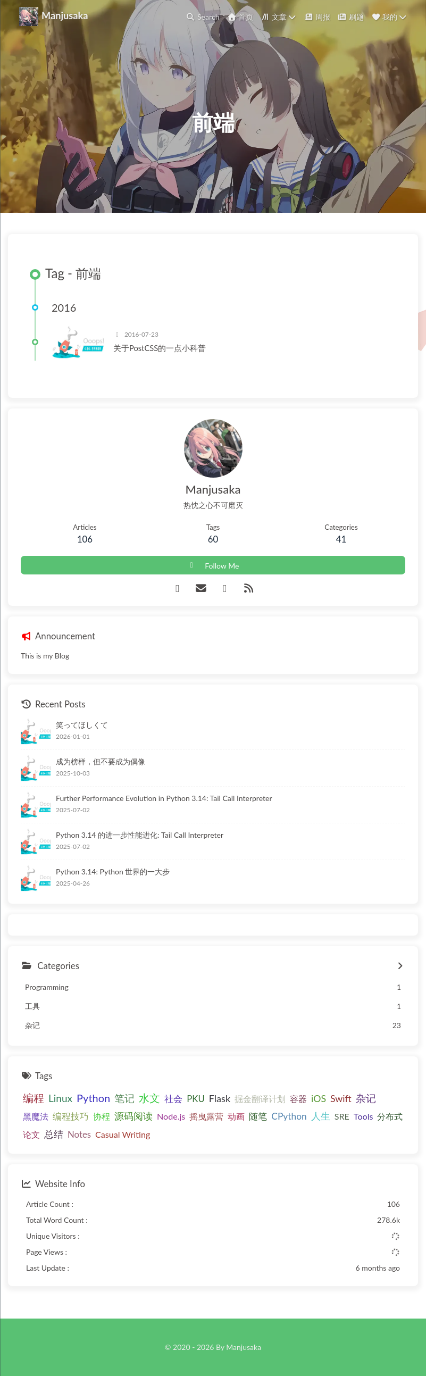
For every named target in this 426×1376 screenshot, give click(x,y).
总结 (53, 1134)
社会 (173, 1098)
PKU (196, 1098)
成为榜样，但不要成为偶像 (100, 761)
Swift (341, 1098)
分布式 (390, 1116)
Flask (219, 1098)
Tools (363, 1116)
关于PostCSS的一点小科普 (159, 348)
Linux (60, 1098)
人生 (320, 1116)
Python (93, 1097)
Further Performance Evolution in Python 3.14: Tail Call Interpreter (164, 798)
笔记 (124, 1098)
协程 (101, 1116)
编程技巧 (71, 1116)
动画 (236, 1116)
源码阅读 (133, 1116)
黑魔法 (35, 1116)
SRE (342, 1116)
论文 (31, 1134)
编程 (33, 1097)
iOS (318, 1098)
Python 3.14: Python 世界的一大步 (113, 871)
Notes (79, 1134)
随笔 (258, 1116)
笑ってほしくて (82, 724)
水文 (149, 1098)
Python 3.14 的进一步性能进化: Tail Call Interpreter (139, 834)
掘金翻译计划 (260, 1099)
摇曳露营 (206, 1116)
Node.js (171, 1116)
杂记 (366, 1098)
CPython (288, 1116)
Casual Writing (122, 1134)
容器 (298, 1099)
